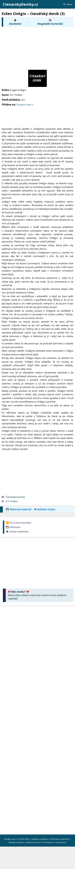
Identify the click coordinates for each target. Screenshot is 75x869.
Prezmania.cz (48, 842)
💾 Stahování (13, 527)
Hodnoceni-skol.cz (34, 842)
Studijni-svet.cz (24, 104)
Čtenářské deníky (15, 497)
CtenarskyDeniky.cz (20, 4)
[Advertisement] (38, 48)
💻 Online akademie (17, 531)
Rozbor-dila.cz (24, 839)
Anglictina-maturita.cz (40, 839)
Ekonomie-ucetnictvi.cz (61, 839)
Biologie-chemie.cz (17, 842)
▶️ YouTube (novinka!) (18, 522)
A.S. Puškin (12, 501)
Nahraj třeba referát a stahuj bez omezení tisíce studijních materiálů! (37, 595)
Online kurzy (60, 842)
